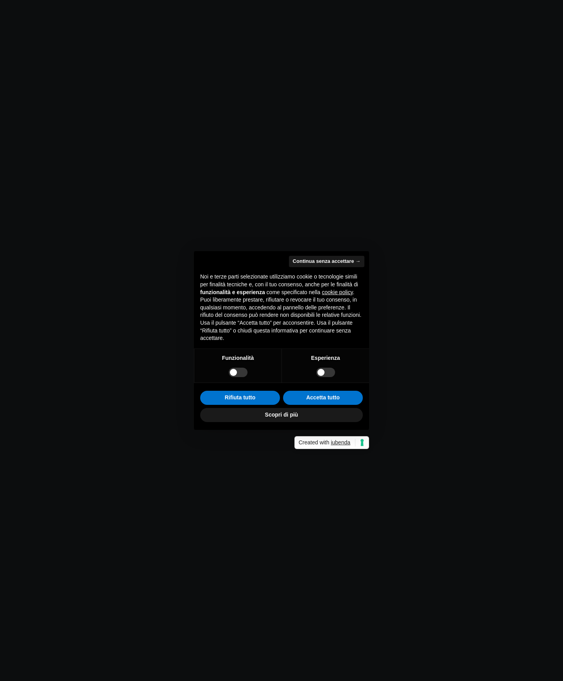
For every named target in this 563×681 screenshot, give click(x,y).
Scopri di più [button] (281, 414)
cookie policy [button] (337, 292)
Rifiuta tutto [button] (240, 397)
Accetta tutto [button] (323, 397)
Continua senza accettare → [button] (326, 261)
